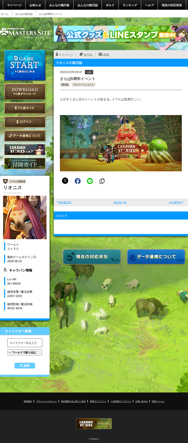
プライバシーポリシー (46, 401)
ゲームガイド (24, 163)
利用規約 (28, 401)
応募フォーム (158, 401)
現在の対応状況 (172, 5)
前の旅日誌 (65, 202)
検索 (27, 365)
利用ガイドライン (98, 401)
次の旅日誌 (175, 202)
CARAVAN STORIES (94, 423)
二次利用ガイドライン (121, 401)
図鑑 (106, 55)
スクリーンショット (83, 84)
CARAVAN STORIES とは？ (24, 149)
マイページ (14, 5)
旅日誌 (88, 55)
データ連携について (24, 135)
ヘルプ (149, 5)
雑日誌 (65, 84)
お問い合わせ (141, 401)
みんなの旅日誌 (87, 5)
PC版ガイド (24, 108)
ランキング (130, 5)
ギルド (110, 5)
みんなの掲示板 (59, 5)
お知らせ (35, 5)
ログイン (24, 121)
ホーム (4, 14)
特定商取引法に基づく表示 (73, 401)
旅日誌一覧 (120, 202)
